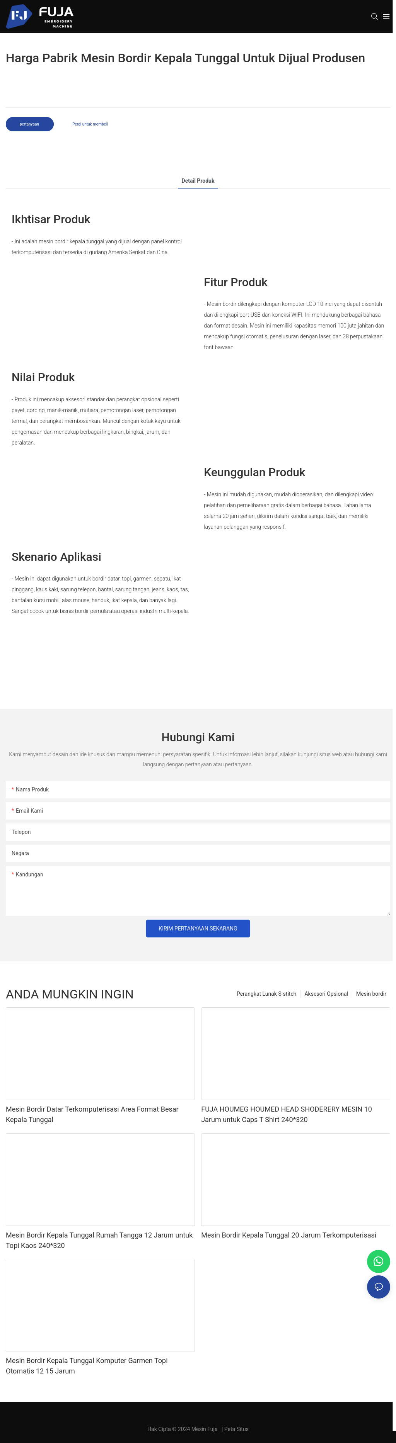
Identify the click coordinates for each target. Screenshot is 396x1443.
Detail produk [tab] (198, 181)
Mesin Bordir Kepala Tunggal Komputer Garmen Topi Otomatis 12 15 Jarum (87, 1365)
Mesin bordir (371, 994)
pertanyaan (30, 124)
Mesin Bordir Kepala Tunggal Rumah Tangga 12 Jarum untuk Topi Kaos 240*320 (99, 1240)
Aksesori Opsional (326, 994)
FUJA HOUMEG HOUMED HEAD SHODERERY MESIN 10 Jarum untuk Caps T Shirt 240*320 (286, 1114)
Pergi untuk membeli (90, 124)
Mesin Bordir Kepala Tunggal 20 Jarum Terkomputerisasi (288, 1235)
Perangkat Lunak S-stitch (267, 994)
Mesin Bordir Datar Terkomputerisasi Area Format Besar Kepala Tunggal (92, 1114)
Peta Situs (236, 1429)
